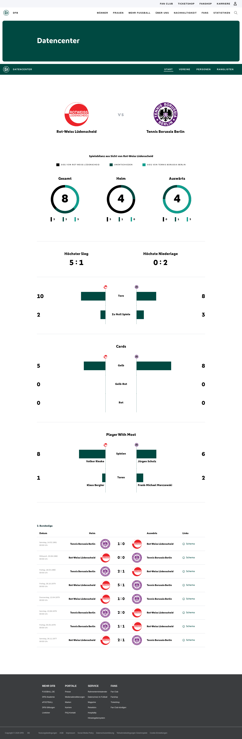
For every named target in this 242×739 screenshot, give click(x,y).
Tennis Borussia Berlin (82, 544)
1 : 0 (121, 544)
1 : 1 (121, 626)
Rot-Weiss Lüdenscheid (160, 544)
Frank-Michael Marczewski (155, 485)
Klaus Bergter (95, 485)
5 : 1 (121, 585)
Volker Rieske (95, 461)
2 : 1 (121, 571)
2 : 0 (121, 613)
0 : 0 (121, 558)
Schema (188, 544)
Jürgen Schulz (147, 461)
